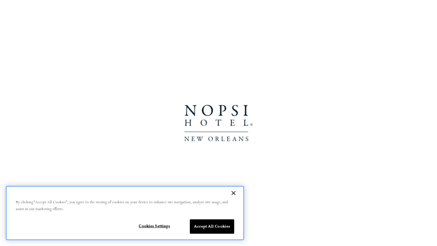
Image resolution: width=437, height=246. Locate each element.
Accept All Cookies (212, 226)
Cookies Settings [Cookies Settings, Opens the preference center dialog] (154, 226)
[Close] (233, 193)
